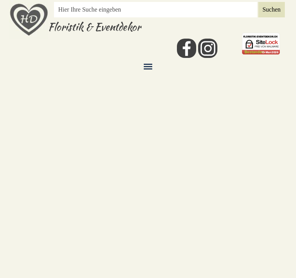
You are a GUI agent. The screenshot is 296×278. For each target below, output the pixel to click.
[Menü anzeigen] (148, 66)
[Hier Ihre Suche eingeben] (155, 9)
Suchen (271, 9)
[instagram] (207, 48)
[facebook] (186, 48)
